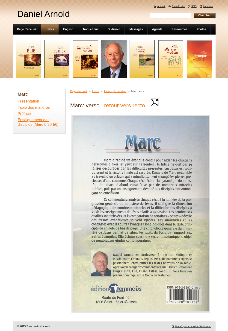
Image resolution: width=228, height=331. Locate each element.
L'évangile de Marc (115, 91)
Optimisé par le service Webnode (191, 326)
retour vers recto (124, 105)
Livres (95, 91)
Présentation (28, 101)
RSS (193, 6)
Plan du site (178, 6)
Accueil (161, 6)
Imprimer (208, 6)
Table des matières (34, 107)
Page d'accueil (79, 91)
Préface (24, 113)
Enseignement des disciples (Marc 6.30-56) (38, 122)
